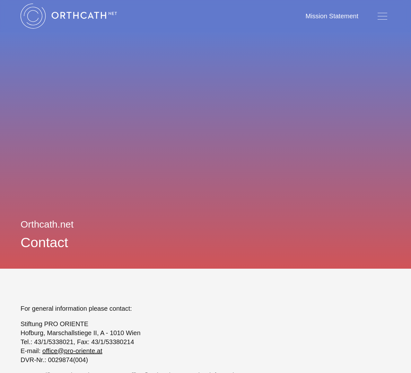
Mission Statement (331, 16)
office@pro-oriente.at (72, 350)
